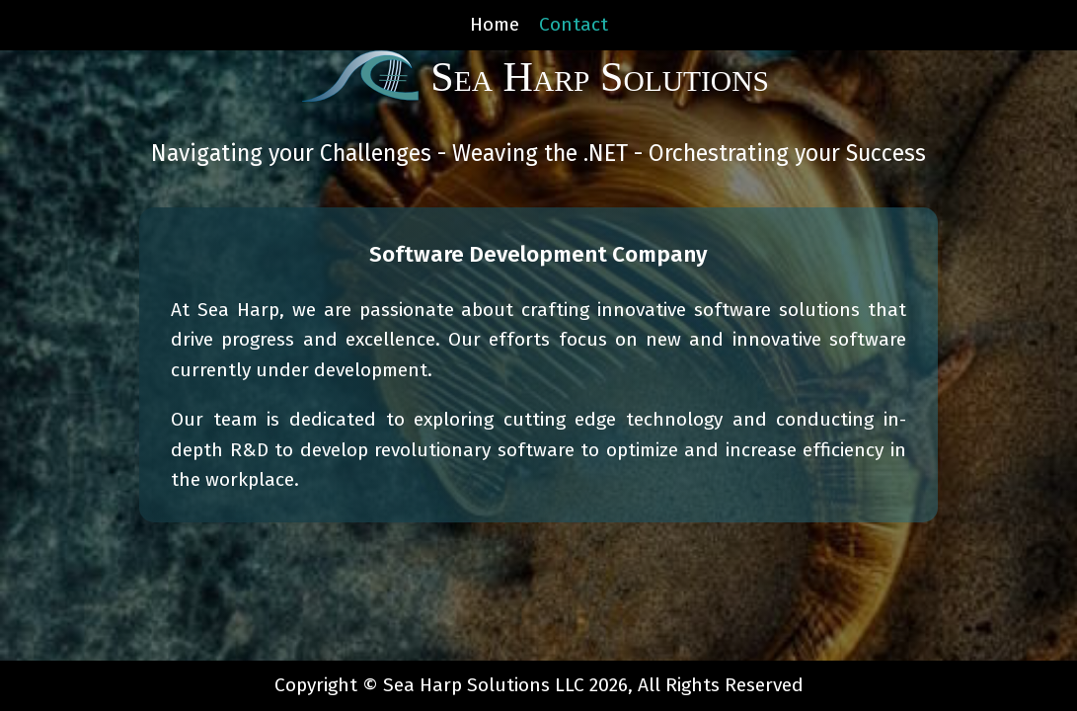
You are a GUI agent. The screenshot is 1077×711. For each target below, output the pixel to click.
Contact (573, 24)
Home (494, 24)
